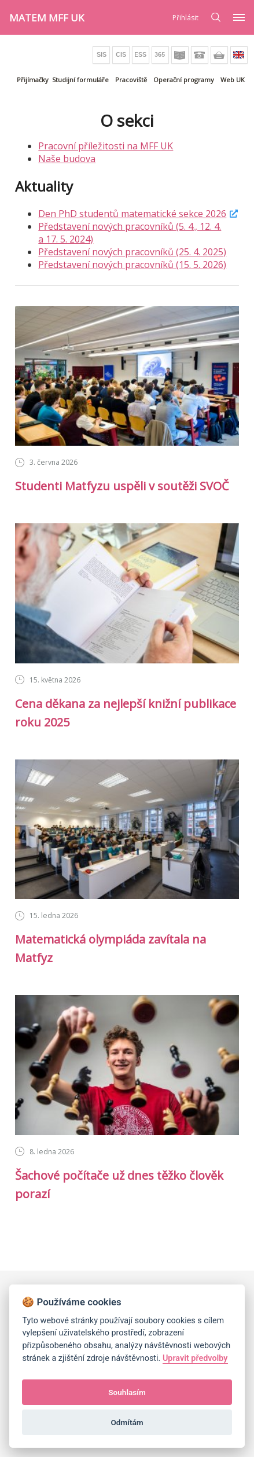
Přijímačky (33, 79)
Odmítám (127, 1422)
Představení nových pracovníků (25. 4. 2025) (132, 251)
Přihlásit (185, 18)
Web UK (232, 79)
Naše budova (66, 158)
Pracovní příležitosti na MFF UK (105, 146)
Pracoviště (131, 79)
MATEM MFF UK (46, 17)
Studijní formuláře (80, 79)
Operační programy (183, 79)
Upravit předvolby (195, 1358)
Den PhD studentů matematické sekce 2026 (132, 213)
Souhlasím (126, 1392)
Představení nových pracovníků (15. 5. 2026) (132, 264)
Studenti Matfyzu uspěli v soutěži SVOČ (122, 486)
